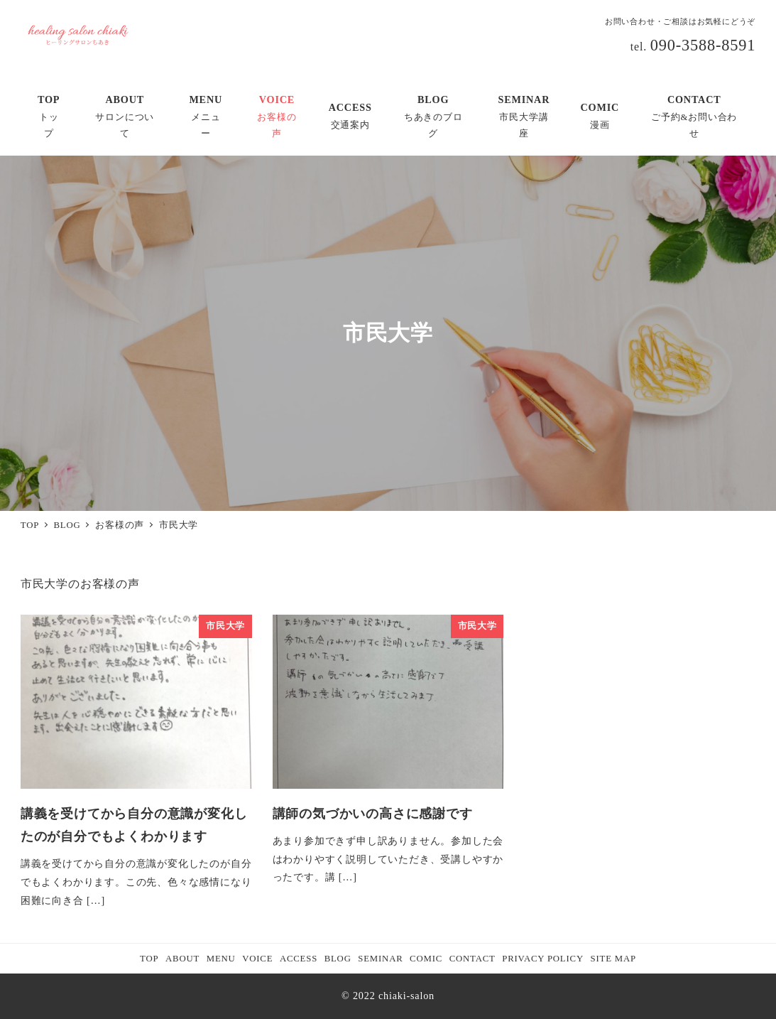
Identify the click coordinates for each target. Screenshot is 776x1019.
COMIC (426, 959)
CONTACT (472, 959)
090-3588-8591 (702, 45)
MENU (221, 959)
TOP (149, 959)
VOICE (257, 959)
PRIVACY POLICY (543, 959)
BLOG (337, 959)
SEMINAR (380, 959)
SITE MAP (613, 959)
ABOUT (182, 959)
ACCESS (298, 959)
